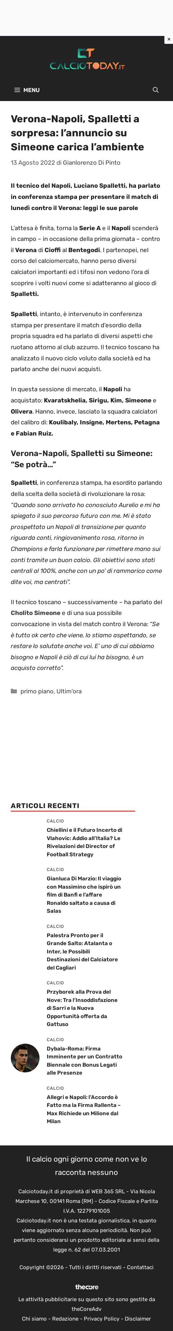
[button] (156, 90)
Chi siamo (34, 1319)
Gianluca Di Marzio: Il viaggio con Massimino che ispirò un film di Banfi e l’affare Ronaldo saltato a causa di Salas (84, 894)
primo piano (37, 691)
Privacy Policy (101, 1319)
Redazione (65, 1319)
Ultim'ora (69, 691)
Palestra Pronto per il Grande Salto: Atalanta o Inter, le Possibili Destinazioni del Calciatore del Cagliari (82, 951)
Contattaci (140, 1267)
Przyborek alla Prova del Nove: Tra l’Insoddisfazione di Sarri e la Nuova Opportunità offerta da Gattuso (82, 1008)
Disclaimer (138, 1319)
